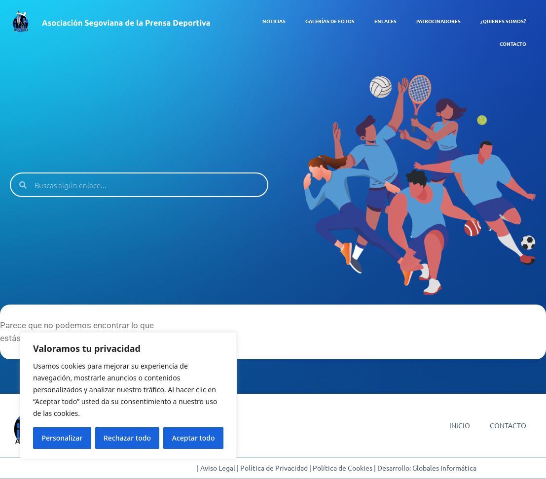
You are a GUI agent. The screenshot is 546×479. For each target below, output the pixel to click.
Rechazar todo (127, 438)
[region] (128, 395)
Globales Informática (445, 467)
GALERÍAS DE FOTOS (330, 21)
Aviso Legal (217, 467)
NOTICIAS (274, 21)
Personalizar (61, 438)
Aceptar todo (193, 438)
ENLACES (385, 21)
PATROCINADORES (438, 21)
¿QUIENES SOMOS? (503, 21)
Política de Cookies (342, 467)
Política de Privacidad (274, 467)
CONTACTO (513, 43)
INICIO (459, 425)
